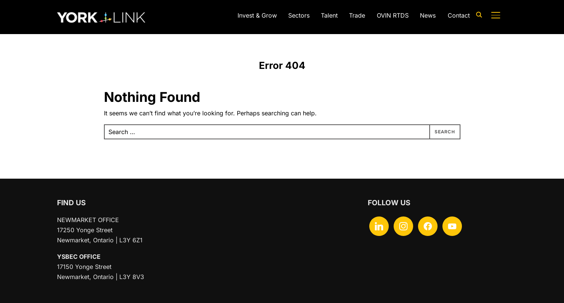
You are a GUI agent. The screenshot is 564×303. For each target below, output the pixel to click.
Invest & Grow (257, 15)
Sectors (299, 15)
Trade (357, 15)
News (428, 15)
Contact (459, 15)
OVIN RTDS (393, 15)
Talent (329, 15)
